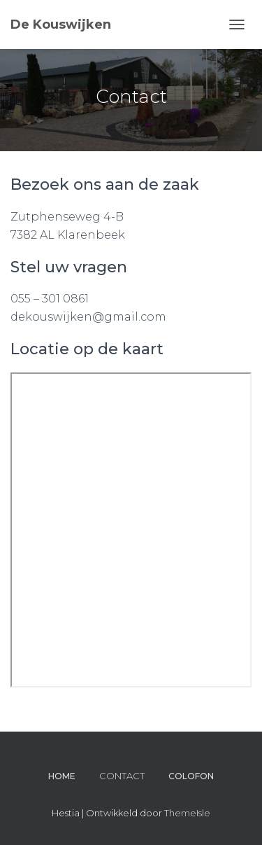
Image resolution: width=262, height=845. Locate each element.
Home (61, 776)
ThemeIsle (187, 812)
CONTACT (122, 775)
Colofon (191, 776)
